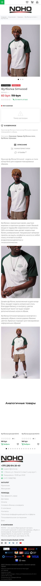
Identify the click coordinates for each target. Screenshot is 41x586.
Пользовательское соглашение (14, 517)
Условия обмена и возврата (12, 505)
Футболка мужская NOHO (10, 434)
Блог (3, 521)
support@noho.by (10, 469)
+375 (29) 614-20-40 (10, 465)
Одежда (20, 136)
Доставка (5, 499)
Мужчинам (12, 136)
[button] (18, 79)
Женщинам (5, 489)
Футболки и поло (29, 136)
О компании (6, 508)
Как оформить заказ (9, 496)
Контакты (5, 511)
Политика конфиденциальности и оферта (18, 514)
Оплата (4, 502)
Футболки (4, 138)
